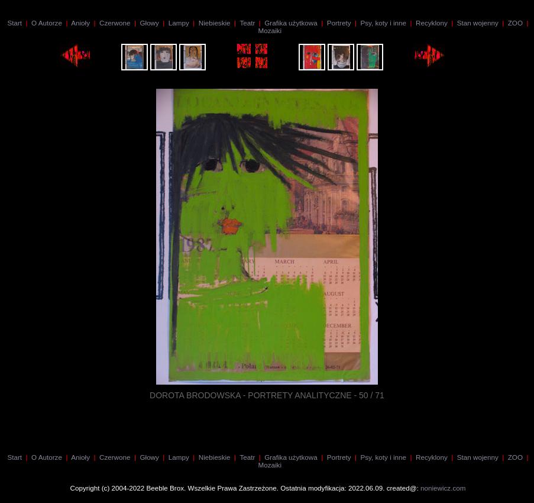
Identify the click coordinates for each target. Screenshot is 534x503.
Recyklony (432, 23)
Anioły (80, 23)
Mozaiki (269, 30)
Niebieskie (215, 23)
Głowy (149, 23)
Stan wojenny (478, 23)
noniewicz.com (442, 488)
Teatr (247, 23)
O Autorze (46, 23)
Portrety (339, 23)
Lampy (179, 23)
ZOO (515, 23)
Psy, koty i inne (383, 23)
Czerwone (114, 23)
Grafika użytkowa (290, 23)
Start (14, 23)
